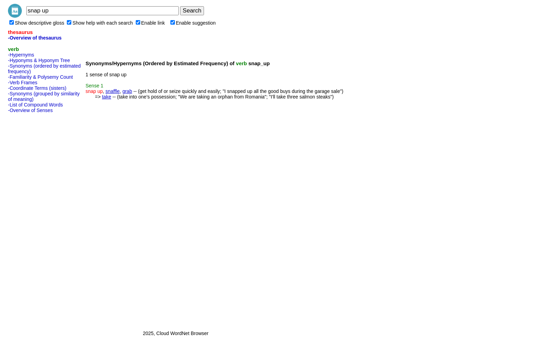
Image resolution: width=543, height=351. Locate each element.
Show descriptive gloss (36, 23)
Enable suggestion (193, 23)
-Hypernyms (21, 55)
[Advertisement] (35, 219)
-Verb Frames (22, 82)
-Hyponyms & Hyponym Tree (39, 60)
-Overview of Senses (30, 110)
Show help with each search (100, 23)
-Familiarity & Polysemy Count (40, 77)
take (106, 97)
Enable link (150, 23)
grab (127, 91)
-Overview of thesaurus (35, 38)
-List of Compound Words (35, 105)
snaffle (113, 91)
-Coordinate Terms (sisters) (37, 88)
